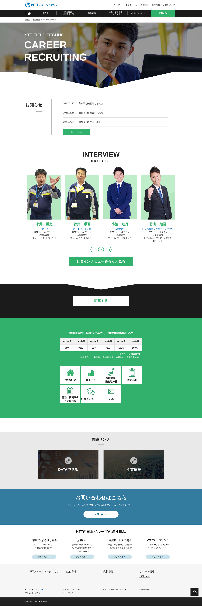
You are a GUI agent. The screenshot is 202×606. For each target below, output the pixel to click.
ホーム (27, 20)
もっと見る (76, 132)
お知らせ (144, 576)
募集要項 (92, 13)
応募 (111, 399)
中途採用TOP (70, 380)
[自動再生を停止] (109, 249)
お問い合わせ (169, 5)
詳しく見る (43, 557)
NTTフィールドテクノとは (125, 5)
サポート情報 (147, 571)
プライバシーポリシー (33, 593)
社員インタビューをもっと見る (101, 261)
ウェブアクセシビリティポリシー (113, 590)
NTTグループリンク (32, 590)
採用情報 (156, 5)
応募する (101, 301)
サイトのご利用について (72, 590)
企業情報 (145, 5)
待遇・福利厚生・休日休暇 (115, 13)
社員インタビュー (139, 13)
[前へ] (93, 249)
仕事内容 (45, 13)
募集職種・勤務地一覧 (68, 13)
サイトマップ (68, 593)
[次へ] (101, 249)
